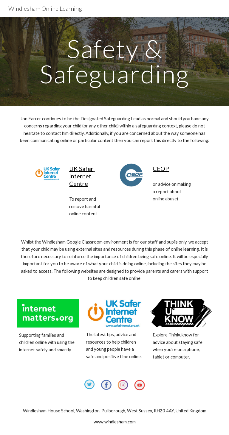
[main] (114, 61)
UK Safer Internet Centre (82, 176)
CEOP (161, 168)
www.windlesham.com (115, 421)
